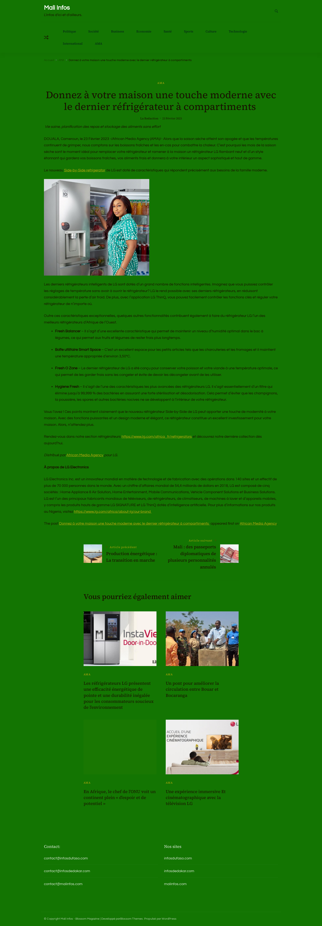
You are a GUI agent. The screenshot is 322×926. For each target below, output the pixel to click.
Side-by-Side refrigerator (84, 170)
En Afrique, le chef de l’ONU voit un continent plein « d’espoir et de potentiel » (120, 798)
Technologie (238, 31)
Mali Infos (57, 8)
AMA (98, 43)
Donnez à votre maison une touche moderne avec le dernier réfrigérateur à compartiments (134, 523)
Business (117, 31)
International (73, 43)
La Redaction (149, 118)
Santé (168, 31)
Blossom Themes (131, 918)
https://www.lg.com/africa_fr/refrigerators (157, 437)
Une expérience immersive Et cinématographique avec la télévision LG (196, 798)
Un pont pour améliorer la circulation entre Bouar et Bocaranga (192, 689)
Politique (69, 31)
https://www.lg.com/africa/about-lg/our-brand (113, 512)
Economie (143, 31)
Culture (211, 31)
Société (93, 31)
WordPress (169, 918)
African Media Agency (84, 455)
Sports (188, 31)
